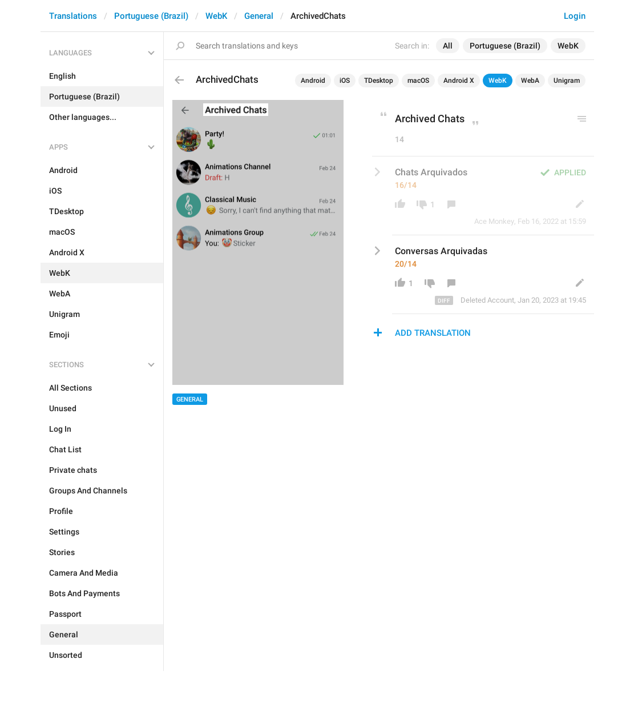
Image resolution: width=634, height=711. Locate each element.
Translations (73, 16)
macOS (418, 81)
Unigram (567, 81)
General (258, 16)
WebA (530, 81)
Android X (458, 81)
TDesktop (378, 81)
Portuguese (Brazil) (151, 16)
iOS (345, 81)
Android (313, 81)
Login (574, 16)
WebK (216, 16)
